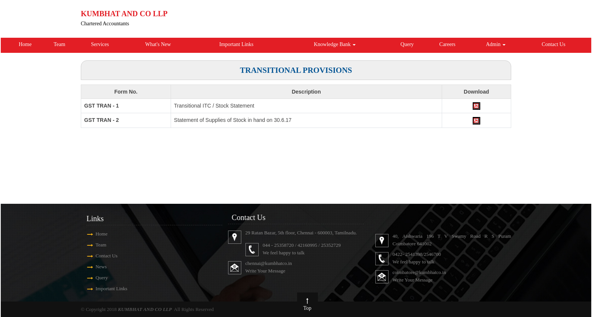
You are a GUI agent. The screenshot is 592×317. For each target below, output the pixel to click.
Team (59, 44)
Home (24, 44)
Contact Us (554, 44)
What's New (158, 44)
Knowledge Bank (335, 44)
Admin (496, 44)
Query (407, 44)
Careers (447, 44)
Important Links (236, 44)
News (90, 266)
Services (100, 44)
